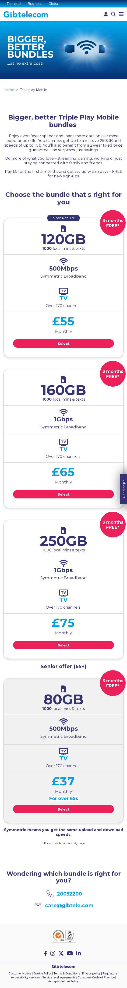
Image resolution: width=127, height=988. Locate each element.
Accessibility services (25, 977)
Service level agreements (59, 977)
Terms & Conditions (67, 973)
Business (35, 4)
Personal (14, 4)
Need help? (124, 471)
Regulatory (109, 973)
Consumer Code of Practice (96, 977)
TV (63, 298)
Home (9, 90)
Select (63, 343)
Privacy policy (91, 973)
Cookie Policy (42, 973)
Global (54, 4)
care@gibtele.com (69, 905)
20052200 (69, 894)
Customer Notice (20, 973)
